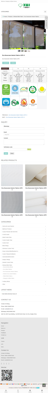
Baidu (2, 346)
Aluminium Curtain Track (8, 248)
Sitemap (34, 387)
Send (6, 153)
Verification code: (8, 147)
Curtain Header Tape (7, 240)
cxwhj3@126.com (9, 309)
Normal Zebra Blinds (8, 267)
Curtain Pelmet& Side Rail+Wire (9, 231)
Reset (12, 153)
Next (45, 35)
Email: (5, 132)
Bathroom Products (7, 229)
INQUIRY (5, 63)
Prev (3, 35)
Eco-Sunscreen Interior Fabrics (31, 16)
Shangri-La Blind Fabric (8, 278)
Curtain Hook (5, 242)
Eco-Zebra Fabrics (7, 269)
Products (10, 16)
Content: (6, 138)
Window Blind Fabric (18, 16)
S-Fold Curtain (5, 234)
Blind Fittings (5, 245)
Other (3, 284)
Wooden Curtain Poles (7, 262)
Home (5, 16)
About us (3, 328)
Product (3, 330)
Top (42, 391)
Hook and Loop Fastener (8, 226)
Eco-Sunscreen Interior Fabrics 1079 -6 (18, 115)
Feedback (3, 332)
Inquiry (30, 391)
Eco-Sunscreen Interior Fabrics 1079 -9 (15, 117)
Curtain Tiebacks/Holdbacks (9, 254)
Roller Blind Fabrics (7, 276)
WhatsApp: (6, 126)
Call (18, 391)
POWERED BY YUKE (27, 387)
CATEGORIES (5, 11)
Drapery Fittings (6, 259)
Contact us (3, 335)
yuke (2, 344)
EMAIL (13, 63)
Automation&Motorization (8, 256)
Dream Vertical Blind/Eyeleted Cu (10, 251)
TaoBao (2, 341)
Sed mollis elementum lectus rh (9, 293)
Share (6, 391)
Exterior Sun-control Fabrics (9, 273)
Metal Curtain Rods (7, 237)
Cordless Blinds (6, 281)
